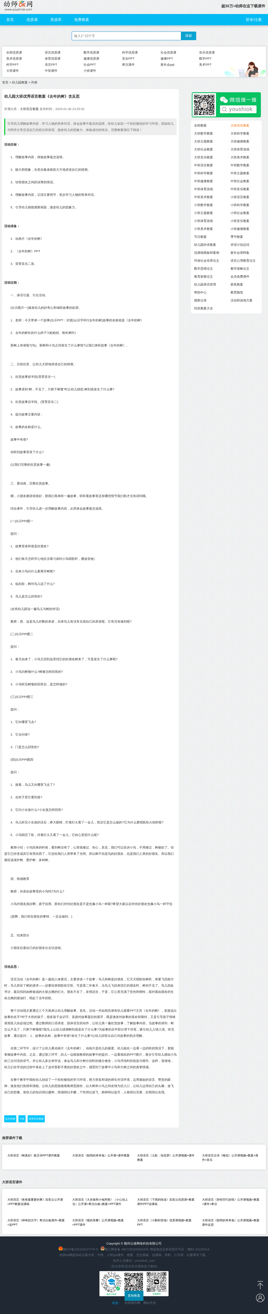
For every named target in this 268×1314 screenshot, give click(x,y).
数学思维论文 (203, 268)
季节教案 (237, 236)
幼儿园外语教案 (205, 244)
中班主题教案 (240, 173)
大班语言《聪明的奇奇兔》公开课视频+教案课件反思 (230, 1222)
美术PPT (205, 64)
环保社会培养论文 (206, 260)
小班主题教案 (203, 213)
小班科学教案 (240, 205)
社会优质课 (168, 52)
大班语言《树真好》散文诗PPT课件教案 (33, 1155)
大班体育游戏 (240, 149)
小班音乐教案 (240, 221)
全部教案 (200, 125)
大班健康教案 (240, 141)
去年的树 (10, 1118)
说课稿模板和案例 (206, 252)
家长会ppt (167, 64)
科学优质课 (130, 52)
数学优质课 (91, 52)
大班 (21, 1118)
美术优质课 (14, 58)
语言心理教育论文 (243, 260)
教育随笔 (237, 292)
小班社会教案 (240, 213)
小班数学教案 (203, 205)
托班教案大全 (203, 308)
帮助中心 (200, 292)
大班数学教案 (203, 133)
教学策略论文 (240, 268)
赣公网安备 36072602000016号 (124, 1249)
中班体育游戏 (203, 189)
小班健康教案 (240, 229)
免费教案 (81, 20)
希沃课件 (128, 64)
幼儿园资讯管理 (205, 284)
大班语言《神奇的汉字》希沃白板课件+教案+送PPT (36, 1222)
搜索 (188, 35)
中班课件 (51, 70)
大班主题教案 (203, 141)
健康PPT (167, 58)
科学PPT (12, 64)
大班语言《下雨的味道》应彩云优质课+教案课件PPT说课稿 (166, 1202)
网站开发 (149, 1303)
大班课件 (12, 70)
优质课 (32, 20)
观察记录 (200, 300)
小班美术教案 (203, 229)
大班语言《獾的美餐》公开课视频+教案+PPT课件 (98, 1222)
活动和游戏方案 (242, 300)
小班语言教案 (240, 197)
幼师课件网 (132, 1303)
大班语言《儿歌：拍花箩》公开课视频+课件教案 (166, 1157)
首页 (10, 20)
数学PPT (205, 58)
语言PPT (51, 64)
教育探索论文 (203, 276)
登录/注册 (254, 20)
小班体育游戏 (203, 221)
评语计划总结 (240, 244)
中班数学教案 (240, 165)
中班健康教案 (203, 181)
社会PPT (90, 64)
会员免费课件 (240, 276)
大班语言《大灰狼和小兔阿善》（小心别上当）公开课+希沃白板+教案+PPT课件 (100, 1202)
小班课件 (90, 70)
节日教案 (200, 236)
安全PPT (128, 58)
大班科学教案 (240, 133)
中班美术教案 (203, 197)
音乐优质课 (207, 52)
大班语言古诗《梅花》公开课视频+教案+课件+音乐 (230, 1157)
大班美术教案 (240, 157)
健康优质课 (91, 58)
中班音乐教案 (240, 189)
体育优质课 (53, 58)
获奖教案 (237, 284)
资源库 (56, 20)
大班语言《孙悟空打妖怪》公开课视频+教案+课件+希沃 (230, 1202)
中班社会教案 (240, 181)
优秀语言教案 (36, 1118)
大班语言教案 (29, 109)
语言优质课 (53, 52)
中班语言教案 (203, 165)
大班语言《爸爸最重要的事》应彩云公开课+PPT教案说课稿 (35, 1202)
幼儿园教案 (20, 82)
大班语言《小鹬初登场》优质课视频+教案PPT (164, 1222)
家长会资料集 (240, 252)
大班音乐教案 (203, 157)
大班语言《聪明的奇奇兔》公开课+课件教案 (101, 1155)
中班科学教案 (203, 173)
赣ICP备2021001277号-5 (80, 1249)
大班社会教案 (203, 149)
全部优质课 (14, 52)
